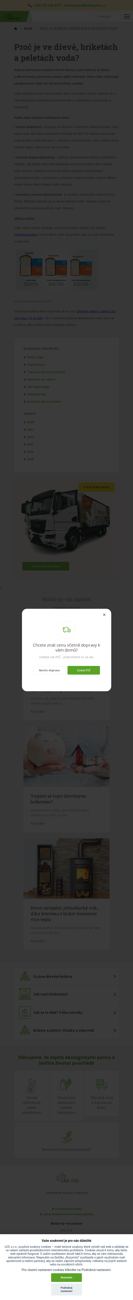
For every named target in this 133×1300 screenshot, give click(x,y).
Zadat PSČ (84, 670)
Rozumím (66, 1277)
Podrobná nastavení (66, 1289)
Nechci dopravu (49, 670)
